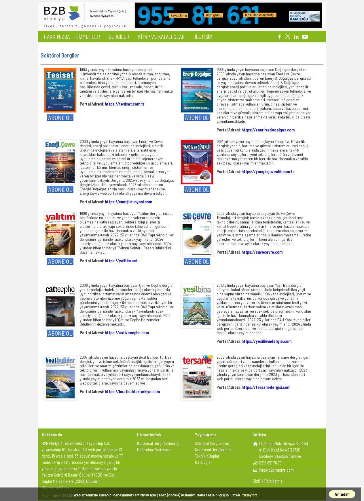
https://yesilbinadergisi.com (266, 341)
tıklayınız (249, 494)
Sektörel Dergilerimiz (212, 443)
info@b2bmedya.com (276, 470)
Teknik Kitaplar (207, 455)
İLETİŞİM (204, 36)
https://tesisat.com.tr (124, 103)
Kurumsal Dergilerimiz (213, 449)
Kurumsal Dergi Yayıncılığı (158, 443)
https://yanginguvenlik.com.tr (268, 171)
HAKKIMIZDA (57, 36)
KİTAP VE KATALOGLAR (161, 36)
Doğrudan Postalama (154, 449)
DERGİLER (119, 36)
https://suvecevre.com (262, 252)
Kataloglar (203, 462)
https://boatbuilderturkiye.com (132, 391)
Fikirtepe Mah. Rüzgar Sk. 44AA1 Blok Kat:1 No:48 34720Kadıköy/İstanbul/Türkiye (283, 450)
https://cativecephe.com (127, 332)
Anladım (342, 494)
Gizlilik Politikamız (268, 480)
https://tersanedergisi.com (266, 387)
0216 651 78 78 (270, 462)
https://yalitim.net (121, 260)
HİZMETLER (87, 36)
